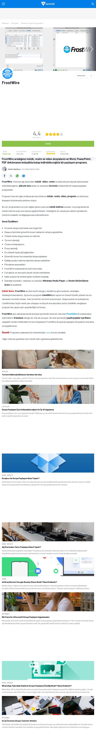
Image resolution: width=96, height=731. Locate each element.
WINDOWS (81, 75)
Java (48, 332)
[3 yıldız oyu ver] (54, 134)
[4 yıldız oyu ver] (58, 134)
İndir (48, 143)
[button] (90, 49)
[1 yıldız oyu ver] (47, 134)
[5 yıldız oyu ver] (61, 134)
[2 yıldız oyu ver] (50, 134)
